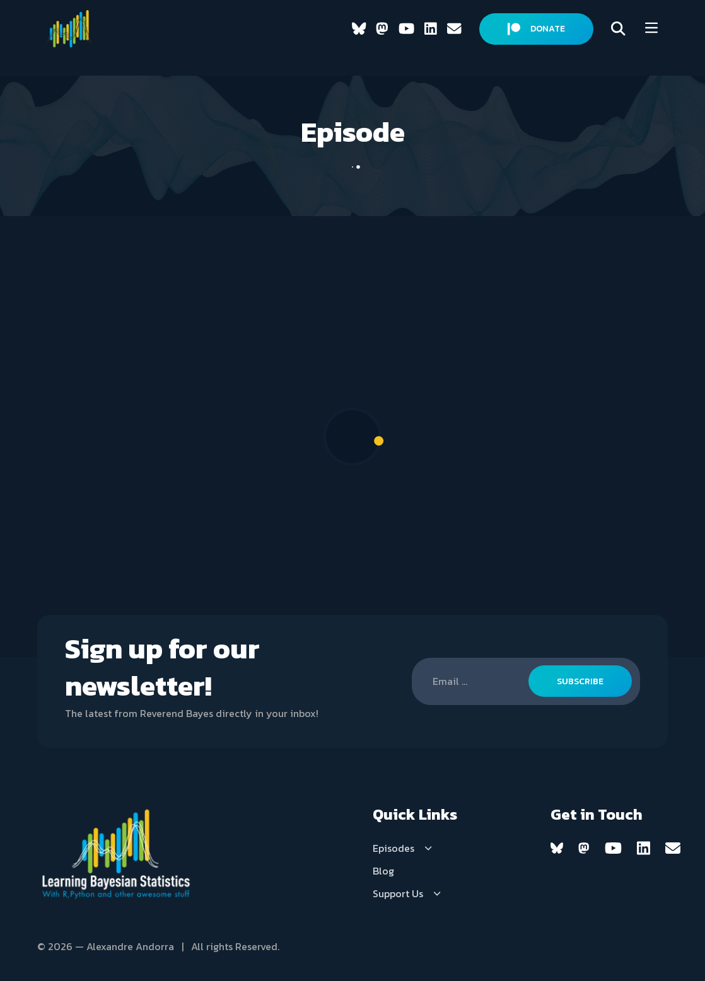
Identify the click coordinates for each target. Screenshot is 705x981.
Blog (383, 870)
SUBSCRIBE (580, 681)
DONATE (536, 28)
